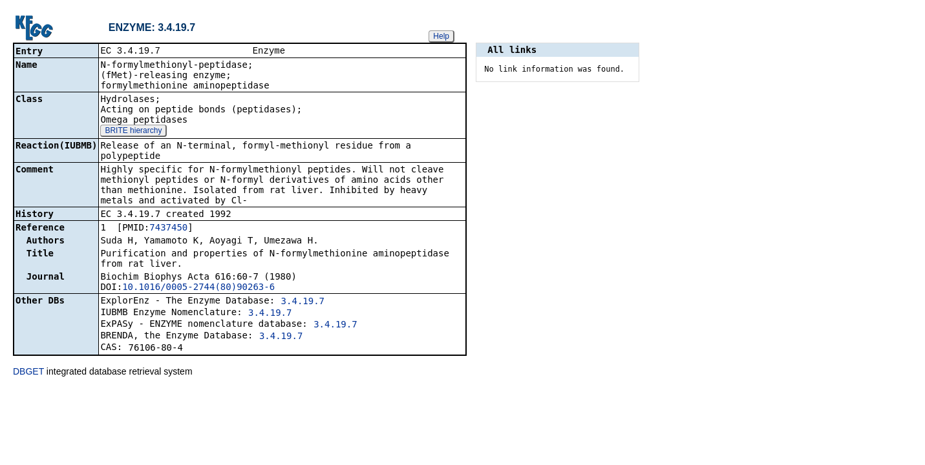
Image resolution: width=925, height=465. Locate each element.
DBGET (28, 372)
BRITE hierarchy (133, 131)
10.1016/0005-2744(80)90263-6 (198, 288)
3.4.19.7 (302, 302)
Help (441, 36)
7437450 (168, 228)
